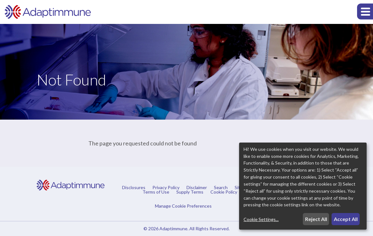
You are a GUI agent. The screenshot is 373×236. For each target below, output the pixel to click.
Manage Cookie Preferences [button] (183, 205)
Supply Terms (189, 192)
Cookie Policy (223, 192)
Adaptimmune (173, 228)
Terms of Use (156, 192)
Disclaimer (196, 187)
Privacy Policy (165, 187)
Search (221, 187)
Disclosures (133, 187)
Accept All (346, 219)
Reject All (316, 219)
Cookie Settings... (261, 219)
